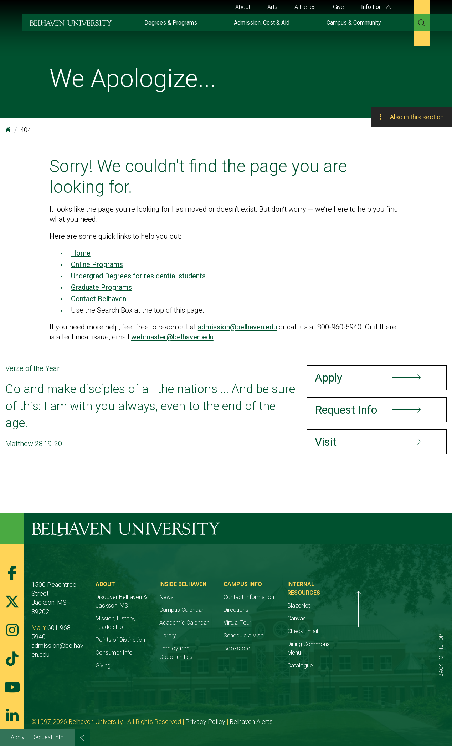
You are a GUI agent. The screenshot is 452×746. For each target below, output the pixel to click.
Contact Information (298, 597)
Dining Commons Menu (382, 635)
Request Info (48, 737)
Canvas (362, 609)
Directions (285, 609)
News (199, 597)
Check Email (368, 622)
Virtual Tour (287, 622)
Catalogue (366, 648)
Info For (376, 7)
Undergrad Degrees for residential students (138, 276)
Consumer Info (130, 644)
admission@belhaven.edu (237, 327)
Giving (119, 657)
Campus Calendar (214, 609)
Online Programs (97, 264)
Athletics (305, 7)
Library (200, 635)
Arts (272, 7)
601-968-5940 (67, 609)
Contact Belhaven (98, 298)
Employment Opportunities (225, 648)
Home (81, 253)
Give (338, 7)
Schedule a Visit (292, 635)
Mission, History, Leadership (146, 618)
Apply (18, 737)
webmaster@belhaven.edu (172, 337)
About (242, 7)
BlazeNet (364, 597)
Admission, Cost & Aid (261, 22)
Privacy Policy (205, 713)
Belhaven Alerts (251, 713)
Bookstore (286, 648)
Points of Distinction (136, 631)
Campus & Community (354, 22)
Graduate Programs (101, 287)
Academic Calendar (217, 622)
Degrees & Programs (170, 22)
